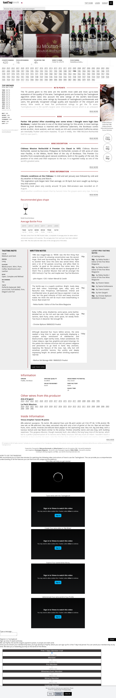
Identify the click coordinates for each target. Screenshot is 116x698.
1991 (50, 71)
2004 (98, 68)
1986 (74, 71)
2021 (17, 68)
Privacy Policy (67, 689)
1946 (46, 77)
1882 (79, 80)
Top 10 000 (89, 3)
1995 (32, 71)
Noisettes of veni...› (76, 62)
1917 (22, 80)
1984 (84, 71)
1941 (69, 77)
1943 (60, 77)
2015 (46, 68)
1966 (60, 74)
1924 (8, 80)
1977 (8, 74)
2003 (102, 68)
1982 (93, 71)
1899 (50, 80)
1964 (69, 74)
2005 (93, 68)
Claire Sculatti (103, 289)
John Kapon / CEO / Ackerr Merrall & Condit (50, 278)
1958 (98, 74)
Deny (50, 694)
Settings (58, 694)
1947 (41, 77)
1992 (46, 71)
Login (97, 3)
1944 (55, 77)
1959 (93, 74)
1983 (88, 71)
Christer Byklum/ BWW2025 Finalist (102, 297)
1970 (41, 74)
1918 (17, 80)
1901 (41, 80)
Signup (105, 3)
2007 (84, 68)
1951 (22, 77)
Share (112, 640)
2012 (60, 68)
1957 (102, 74)
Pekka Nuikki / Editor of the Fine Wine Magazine (101, 261)
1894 (60, 80)
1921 (13, 80)
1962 (79, 74)
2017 (36, 68)
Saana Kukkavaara (105, 286)
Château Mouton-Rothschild (44, 51)
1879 (84, 80)
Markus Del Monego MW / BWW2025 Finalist (50, 360)
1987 (69, 71)
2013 (55, 68)
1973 (27, 74)
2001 (3, 71)
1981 (98, 71)
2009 (74, 68)
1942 (65, 77)
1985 (79, 71)
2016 (41, 68)
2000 (8, 71)
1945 (50, 77)
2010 (69, 68)
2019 (27, 68)
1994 (36, 71)
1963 (74, 74)
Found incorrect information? (10, 131)
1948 (36, 77)
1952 (17, 77)
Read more (94, 111)
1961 (84, 74)
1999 (13, 71)
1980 (102, 71)
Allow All (67, 694)
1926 (107, 77)
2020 (22, 68)
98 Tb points (59, 88)
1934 (93, 77)
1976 (13, 74)
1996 (27, 71)
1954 (8, 77)
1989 (60, 71)
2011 (65, 68)
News (59, 116)
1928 (102, 77)
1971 (36, 74)
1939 (79, 77)
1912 (27, 80)
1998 (17, 71)
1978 (3, 74)
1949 (32, 77)
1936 (88, 77)
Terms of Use (57, 689)
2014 (50, 68)
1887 (69, 80)
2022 (13, 68)
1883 (74, 80)
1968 (50, 74)
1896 (55, 80)
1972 (32, 74)
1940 (74, 77)
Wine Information (59, 171)
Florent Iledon (103, 283)
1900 (46, 80)
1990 (55, 71)
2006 (88, 68)
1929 (98, 77)
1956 (107, 74)
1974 (22, 74)
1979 (107, 71)
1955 (3, 77)
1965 (65, 74)
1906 (32, 80)
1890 (65, 80)
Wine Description (59, 143)
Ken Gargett (103, 292)
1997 (22, 71)
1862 (93, 80)
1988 (65, 71)
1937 (84, 77)
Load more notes (38, 367)
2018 (32, 68)
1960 (88, 74)
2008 (79, 68)
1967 (55, 74)
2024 (3, 68)
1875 (88, 80)
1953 (13, 77)
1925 (3, 80)
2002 (107, 68)
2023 (8, 68)
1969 (46, 74)
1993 (41, 71)
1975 (17, 74)
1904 (36, 80)
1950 (27, 77)
